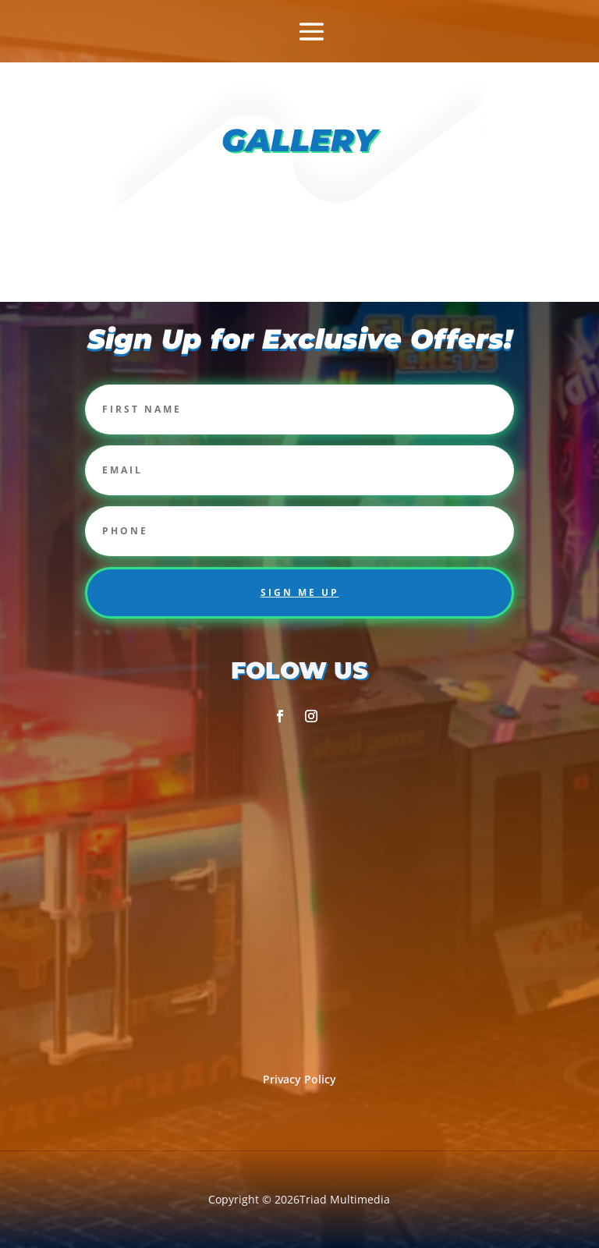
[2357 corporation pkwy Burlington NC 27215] (299, 891)
